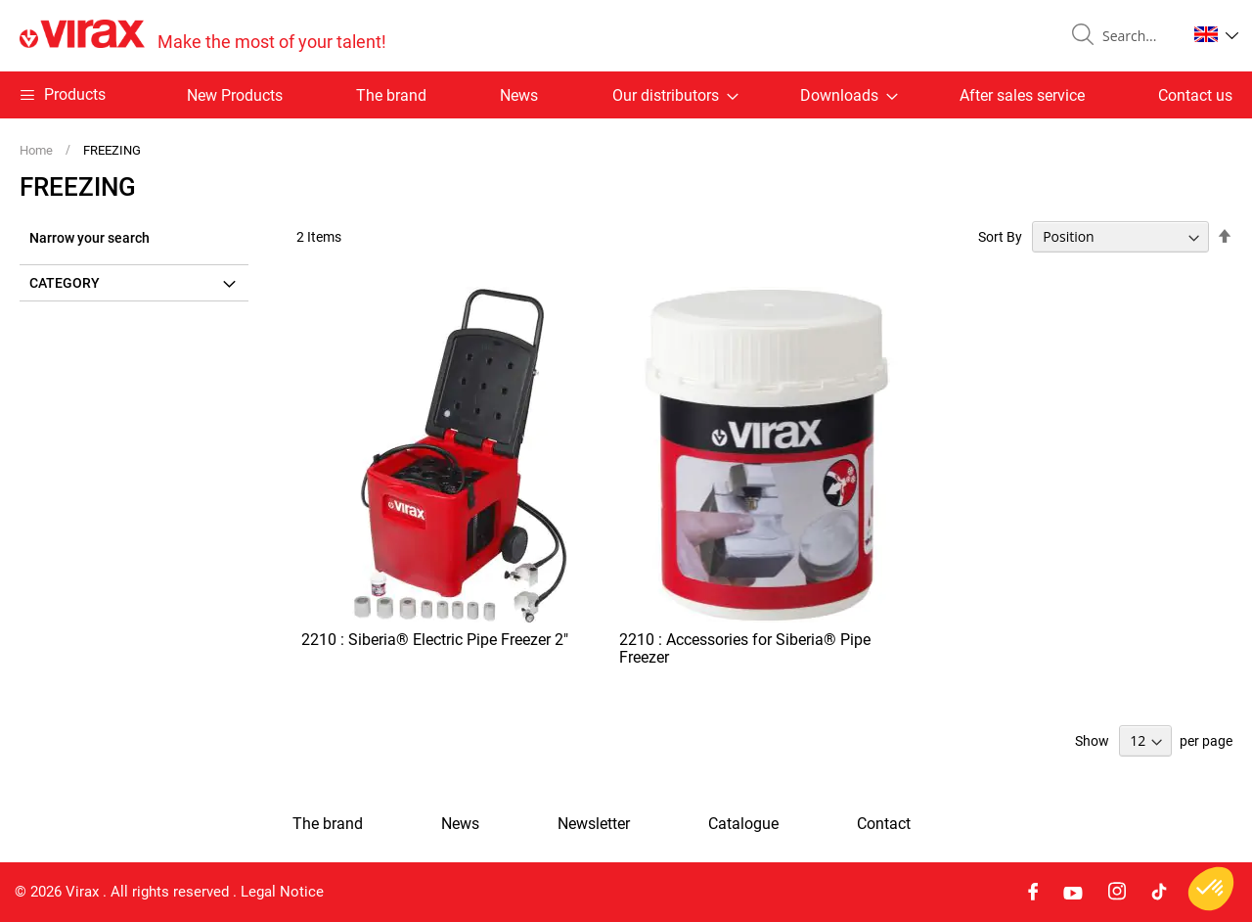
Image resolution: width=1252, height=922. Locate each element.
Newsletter (594, 824)
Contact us (1195, 95)
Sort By (1000, 237)
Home (38, 150)
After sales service (1022, 95)
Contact (884, 824)
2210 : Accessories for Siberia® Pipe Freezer (745, 648)
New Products (235, 95)
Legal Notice (282, 891)
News (519, 95)
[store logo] (203, 36)
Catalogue (743, 824)
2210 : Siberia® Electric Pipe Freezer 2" (434, 639)
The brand (391, 95)
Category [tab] (64, 283)
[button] (1216, 34)
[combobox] (1137, 36)
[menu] (626, 94)
